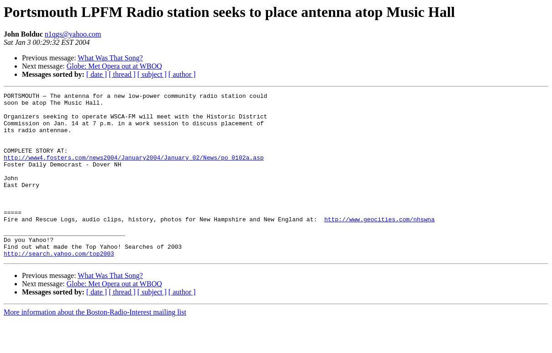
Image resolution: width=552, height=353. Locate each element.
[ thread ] (122, 74)
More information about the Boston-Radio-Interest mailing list (95, 345)
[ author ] (182, 74)
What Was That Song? (110, 58)
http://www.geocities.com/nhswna (379, 245)
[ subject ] (152, 74)
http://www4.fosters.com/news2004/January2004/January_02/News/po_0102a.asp (133, 171)
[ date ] (96, 74)
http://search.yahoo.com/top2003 (59, 286)
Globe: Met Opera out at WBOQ (114, 66)
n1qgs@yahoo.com (73, 34)
